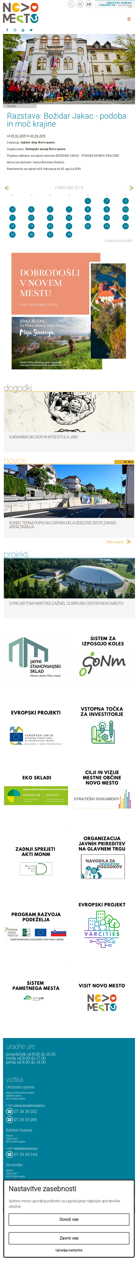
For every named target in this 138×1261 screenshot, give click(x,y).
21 (69, 226)
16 (107, 218)
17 (125, 218)
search (71, 4)
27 (50, 234)
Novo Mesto (30, 13)
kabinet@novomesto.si (26, 1148)
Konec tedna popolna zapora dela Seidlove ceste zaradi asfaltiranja (62, 525)
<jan (7, 188)
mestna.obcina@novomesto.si (29, 1105)
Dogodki (11, 106)
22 (88, 226)
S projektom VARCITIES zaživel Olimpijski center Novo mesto (66, 603)
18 (12, 226)
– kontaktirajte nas (115, 4)
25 (12, 234)
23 (107, 226)
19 (31, 226)
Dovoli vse (69, 1219)
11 (12, 218)
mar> (131, 188)
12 (31, 218)
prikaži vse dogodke (118, 240)
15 (88, 218)
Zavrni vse (69, 1238)
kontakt (80, 4)
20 (50, 226)
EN (89, 4)
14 (69, 218)
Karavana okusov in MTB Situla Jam (43, 437)
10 (125, 209)
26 (31, 234)
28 (69, 234)
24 (125, 226)
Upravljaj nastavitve (69, 1250)
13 (50, 218)
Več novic (115, 541)
